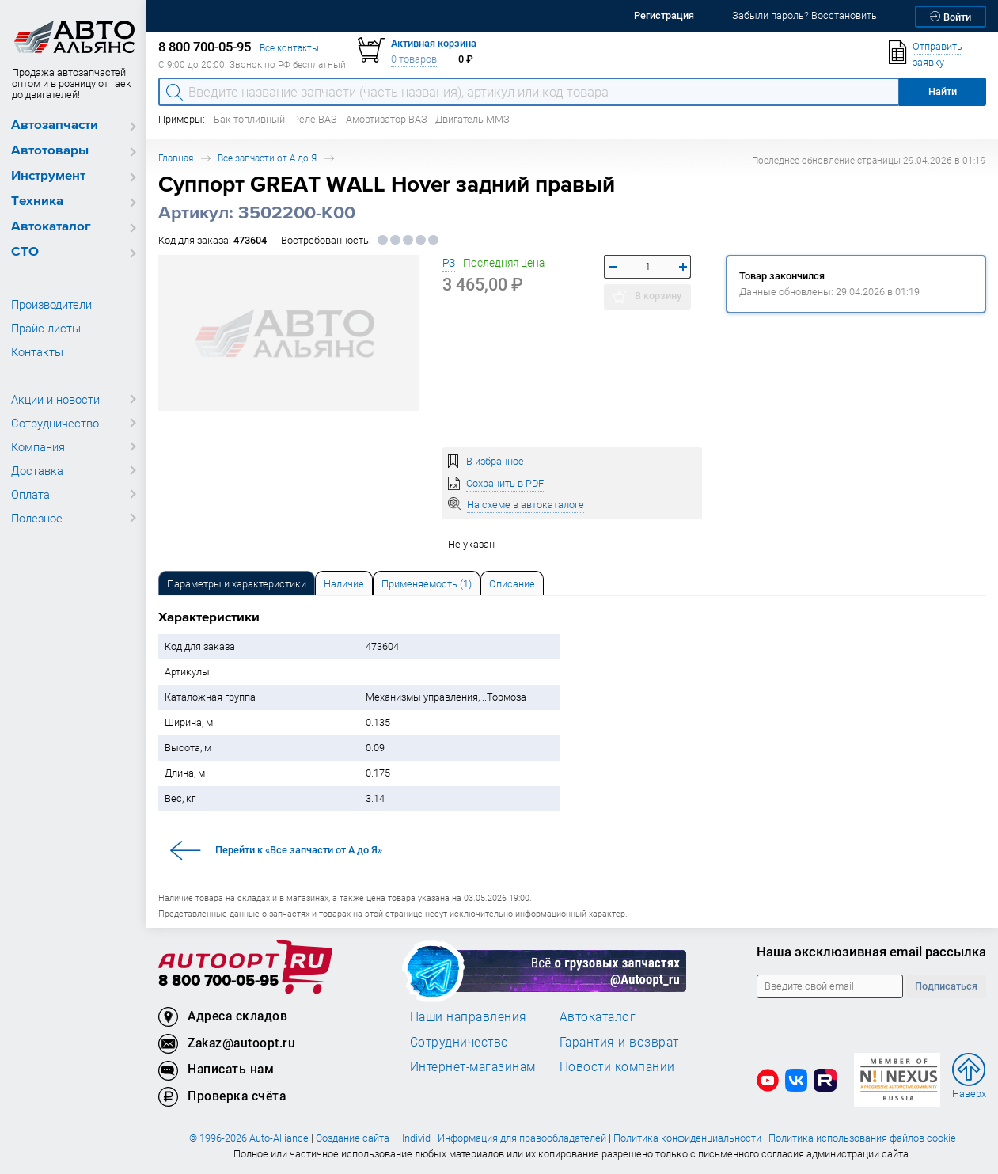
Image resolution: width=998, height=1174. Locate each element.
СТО (25, 252)
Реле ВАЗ (315, 119)
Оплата (30, 494)
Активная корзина (433, 43)
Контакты (37, 351)
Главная (175, 158)
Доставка (37, 470)
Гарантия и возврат (619, 1042)
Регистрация (664, 15)
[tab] (236, 583)
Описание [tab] (512, 584)
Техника (37, 201)
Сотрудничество (55, 423)
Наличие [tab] (344, 584)
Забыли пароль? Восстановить (804, 15)
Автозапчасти (54, 125)
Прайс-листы (46, 328)
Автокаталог (51, 227)
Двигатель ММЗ (472, 119)
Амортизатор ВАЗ (386, 119)
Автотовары (50, 151)
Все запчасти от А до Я (267, 158)
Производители (51, 304)
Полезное (37, 518)
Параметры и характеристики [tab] (236, 584)
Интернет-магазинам (473, 1066)
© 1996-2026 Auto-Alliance (249, 1138)
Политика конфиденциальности (687, 1138)
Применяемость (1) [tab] (426, 584)
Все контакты (289, 48)
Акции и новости (55, 399)
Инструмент (48, 176)
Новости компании (617, 1066)
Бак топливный (249, 119)
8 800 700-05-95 (218, 981)
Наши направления (468, 1016)
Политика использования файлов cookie (862, 1138)
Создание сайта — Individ (373, 1138)
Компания (38, 446)
